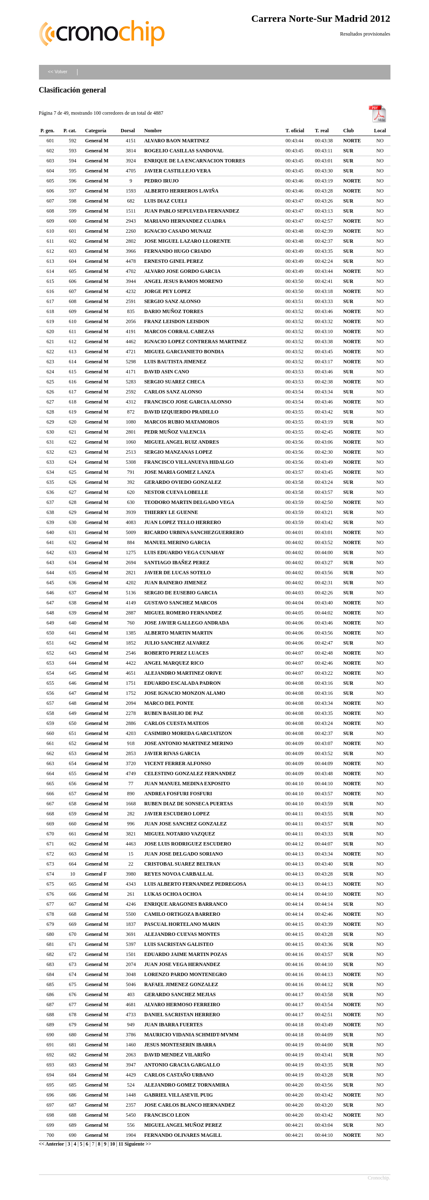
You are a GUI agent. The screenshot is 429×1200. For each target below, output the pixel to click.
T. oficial (295, 131)
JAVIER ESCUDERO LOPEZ (176, 814)
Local (380, 131)
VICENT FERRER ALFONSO (177, 763)
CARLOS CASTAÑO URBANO (179, 1075)
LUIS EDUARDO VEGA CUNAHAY (184, 552)
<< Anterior (52, 1144)
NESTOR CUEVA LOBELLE (176, 492)
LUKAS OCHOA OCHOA (173, 894)
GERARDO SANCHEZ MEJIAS (180, 994)
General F (96, 874)
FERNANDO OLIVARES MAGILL (183, 1135)
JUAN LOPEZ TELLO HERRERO (182, 522)
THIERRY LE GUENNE (171, 512)
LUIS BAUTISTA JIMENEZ (175, 362)
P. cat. (70, 131)
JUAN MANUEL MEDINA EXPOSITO (187, 783)
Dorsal (128, 131)
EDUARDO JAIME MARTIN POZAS (185, 954)
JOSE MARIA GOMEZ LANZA (179, 472)
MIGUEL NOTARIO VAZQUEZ (179, 834)
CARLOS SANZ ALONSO (173, 392)
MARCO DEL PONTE (169, 703)
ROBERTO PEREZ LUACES (176, 653)
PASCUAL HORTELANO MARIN (182, 924)
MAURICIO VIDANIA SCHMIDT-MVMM (191, 1035)
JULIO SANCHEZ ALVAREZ (176, 643)
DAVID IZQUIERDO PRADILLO (181, 412)
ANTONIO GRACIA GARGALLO (182, 1065)
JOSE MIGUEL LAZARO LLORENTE (187, 241)
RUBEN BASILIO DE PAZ (173, 713)
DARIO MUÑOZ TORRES (173, 311)
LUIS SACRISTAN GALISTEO (178, 944)
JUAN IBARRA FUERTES (173, 1025)
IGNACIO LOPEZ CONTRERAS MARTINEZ (195, 341)
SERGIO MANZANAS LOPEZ (178, 452)
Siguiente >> (137, 1144)
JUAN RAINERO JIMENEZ (175, 583)
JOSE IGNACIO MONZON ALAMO (184, 693)
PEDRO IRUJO (161, 181)
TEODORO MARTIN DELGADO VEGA (189, 502)
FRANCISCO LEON (166, 1115)
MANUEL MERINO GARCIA (177, 542)
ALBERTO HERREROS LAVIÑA (181, 191)
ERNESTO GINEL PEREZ (173, 261)
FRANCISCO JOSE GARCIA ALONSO (187, 402)
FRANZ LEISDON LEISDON (176, 321)
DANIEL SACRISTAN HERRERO (182, 1015)
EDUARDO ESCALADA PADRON (182, 683)
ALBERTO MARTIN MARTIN (178, 633)
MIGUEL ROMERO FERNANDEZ (183, 613)
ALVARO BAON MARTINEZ (176, 141)
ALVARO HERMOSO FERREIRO (182, 1004)
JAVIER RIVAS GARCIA (172, 753)
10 (112, 1144)
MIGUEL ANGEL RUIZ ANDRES (181, 442)
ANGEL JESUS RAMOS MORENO (183, 281)
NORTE (352, 141)
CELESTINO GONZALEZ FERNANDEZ (190, 773)
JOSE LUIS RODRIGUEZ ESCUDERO (187, 844)
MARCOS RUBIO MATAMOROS (181, 422)
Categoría (95, 131)
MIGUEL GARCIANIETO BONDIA (184, 352)
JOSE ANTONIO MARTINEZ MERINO (188, 743)
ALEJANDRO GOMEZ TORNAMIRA (186, 1085)
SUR (348, 151)
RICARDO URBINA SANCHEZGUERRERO (193, 532)
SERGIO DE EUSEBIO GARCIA (180, 593)
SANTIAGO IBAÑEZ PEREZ (176, 562)
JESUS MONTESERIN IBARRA (180, 1045)
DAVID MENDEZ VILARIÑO (177, 1055)
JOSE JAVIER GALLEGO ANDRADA (186, 623)
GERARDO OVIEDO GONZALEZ (182, 482)
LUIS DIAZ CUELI (165, 201)
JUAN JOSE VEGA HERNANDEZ (182, 964)
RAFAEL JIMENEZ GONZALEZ (181, 984)
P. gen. (47, 131)
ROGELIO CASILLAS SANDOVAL (183, 151)
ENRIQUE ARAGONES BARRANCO (185, 904)
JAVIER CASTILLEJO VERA (177, 171)
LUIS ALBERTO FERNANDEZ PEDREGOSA (195, 884)
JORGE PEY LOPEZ (167, 291)
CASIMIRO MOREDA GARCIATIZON (188, 733)
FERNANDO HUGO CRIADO (177, 251)
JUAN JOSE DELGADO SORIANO (183, 854)
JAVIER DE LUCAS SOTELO (177, 573)
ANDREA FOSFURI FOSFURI (178, 794)
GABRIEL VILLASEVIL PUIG (178, 1095)
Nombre (153, 131)
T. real (322, 131)
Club (348, 131)
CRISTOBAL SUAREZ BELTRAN (182, 864)
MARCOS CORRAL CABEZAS (179, 331)
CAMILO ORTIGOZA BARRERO (182, 914)
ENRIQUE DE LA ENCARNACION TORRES (194, 161)
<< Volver (57, 71)
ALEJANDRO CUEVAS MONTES (182, 934)
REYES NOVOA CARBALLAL (178, 874)
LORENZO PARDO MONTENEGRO (185, 974)
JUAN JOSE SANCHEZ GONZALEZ (185, 824)
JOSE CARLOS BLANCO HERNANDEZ (189, 1105)
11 (121, 1144)
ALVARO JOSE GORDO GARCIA (182, 271)
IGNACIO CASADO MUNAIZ (178, 231)
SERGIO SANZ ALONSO (172, 301)
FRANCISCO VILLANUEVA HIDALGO (189, 462)
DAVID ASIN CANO (166, 372)
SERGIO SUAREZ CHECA (174, 382)
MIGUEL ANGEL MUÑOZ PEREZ (183, 1125)
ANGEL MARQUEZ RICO (174, 663)
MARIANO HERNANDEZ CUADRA (185, 221)
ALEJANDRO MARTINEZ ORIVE (183, 673)
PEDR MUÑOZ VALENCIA (175, 432)
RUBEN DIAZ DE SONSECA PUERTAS (188, 804)
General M (97, 141)
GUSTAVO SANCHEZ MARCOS (180, 603)
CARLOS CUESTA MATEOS (176, 723)
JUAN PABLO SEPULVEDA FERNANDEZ (191, 211)
